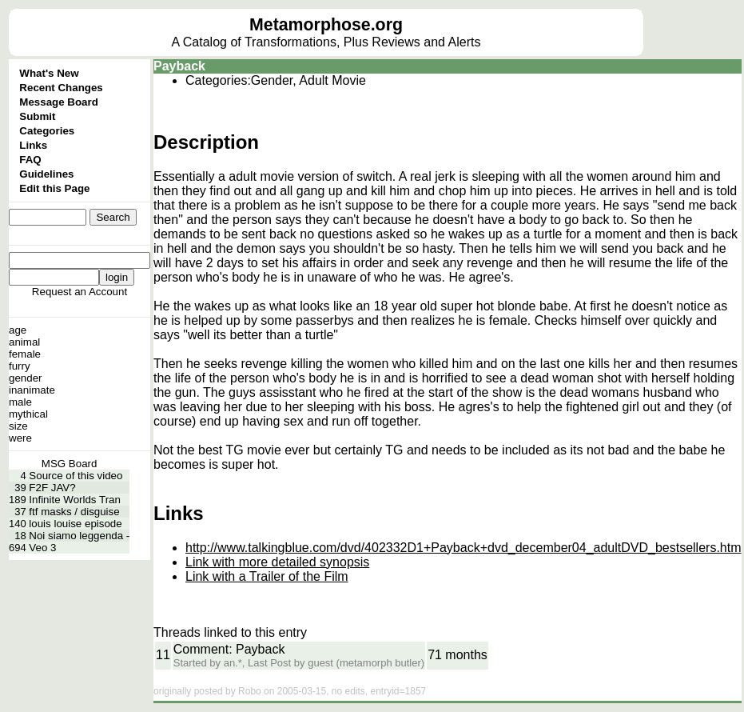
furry (19, 366)
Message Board (58, 102)
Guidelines (46, 174)
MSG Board (69, 464)
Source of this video (75, 476)
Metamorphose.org (326, 24)
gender (25, 378)
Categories (46, 131)
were (20, 438)
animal (24, 342)
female (25, 354)
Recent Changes (60, 88)
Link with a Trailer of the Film (266, 576)
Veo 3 (42, 548)
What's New (48, 73)
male (20, 402)
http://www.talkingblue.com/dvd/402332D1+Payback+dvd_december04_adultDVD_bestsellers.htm (463, 547)
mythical (28, 414)
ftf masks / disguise (74, 512)
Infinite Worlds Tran (75, 500)
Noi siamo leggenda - (79, 536)
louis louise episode (75, 524)
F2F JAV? (52, 488)
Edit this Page (54, 188)
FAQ (30, 160)
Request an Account (79, 292)
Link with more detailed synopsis (277, 562)
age (17, 330)
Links (33, 145)
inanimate (32, 390)
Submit (37, 116)
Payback (179, 66)
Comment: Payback (229, 649)
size (18, 426)
